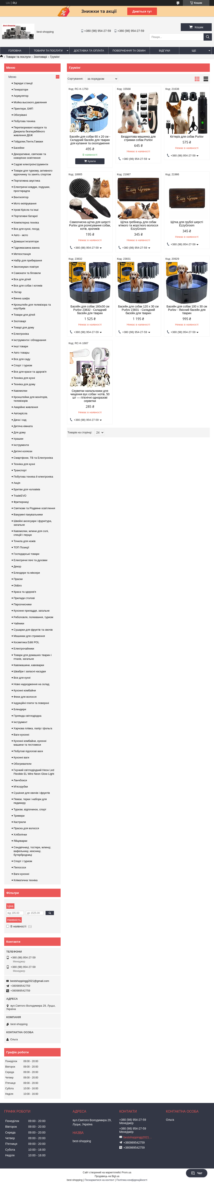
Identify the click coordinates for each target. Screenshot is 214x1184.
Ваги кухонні (21, 734)
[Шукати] (208, 37)
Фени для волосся (25, 696)
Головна (14, 50)
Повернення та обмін (129, 50)
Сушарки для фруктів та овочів (33, 629)
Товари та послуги (48, 50)
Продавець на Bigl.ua (107, 1176)
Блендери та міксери (27, 572)
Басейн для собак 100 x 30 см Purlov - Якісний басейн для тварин (187, 310)
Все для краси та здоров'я (30, 371)
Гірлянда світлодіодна (27, 715)
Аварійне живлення (26, 407)
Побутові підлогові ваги (28, 751)
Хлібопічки (20, 834)
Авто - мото (21, 235)
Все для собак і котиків (28, 285)
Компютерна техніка (26, 222)
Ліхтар (18, 292)
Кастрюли (20, 822)
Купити (92, 161)
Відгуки (164, 50)
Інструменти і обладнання (30, 340)
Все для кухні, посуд (26, 228)
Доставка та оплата (89, 50)
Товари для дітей (24, 314)
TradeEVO (20, 495)
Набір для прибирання (28, 260)
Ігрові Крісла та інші (26, 209)
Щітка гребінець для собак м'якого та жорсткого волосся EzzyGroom (138, 225)
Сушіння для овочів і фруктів (32, 792)
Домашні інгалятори (26, 241)
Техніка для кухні (24, 378)
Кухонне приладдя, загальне (32, 610)
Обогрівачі (20, 114)
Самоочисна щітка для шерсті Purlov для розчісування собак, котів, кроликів (90, 225)
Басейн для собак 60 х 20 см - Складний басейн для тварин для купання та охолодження (90, 140)
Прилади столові (24, 598)
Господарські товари (26, 553)
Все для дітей (22, 279)
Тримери (19, 815)
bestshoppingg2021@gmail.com (29, 981)
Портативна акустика (27, 180)
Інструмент (20, 722)
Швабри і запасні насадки (30, 671)
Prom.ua (126, 1172)
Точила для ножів (25, 541)
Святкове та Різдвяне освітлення (34, 508)
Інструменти (21, 445)
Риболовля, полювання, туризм (33, 617)
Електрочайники (24, 648)
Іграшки (18, 438)
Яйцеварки (20, 840)
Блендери (20, 709)
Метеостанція (22, 254)
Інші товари (21, 346)
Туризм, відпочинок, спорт (30, 809)
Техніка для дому (24, 384)
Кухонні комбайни (25, 690)
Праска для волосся (26, 828)
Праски (18, 579)
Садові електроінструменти (31, 164)
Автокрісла (20, 413)
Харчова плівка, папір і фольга (33, 728)
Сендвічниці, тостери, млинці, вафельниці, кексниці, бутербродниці (32, 851)
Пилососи (20, 867)
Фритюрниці (21, 502)
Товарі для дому (24, 327)
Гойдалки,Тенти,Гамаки (28, 141)
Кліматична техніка (25, 880)
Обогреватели (22, 763)
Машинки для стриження (29, 636)
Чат (196, 1173)
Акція (17, 482)
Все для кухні (22, 677)
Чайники (19, 623)
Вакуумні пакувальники (28, 514)
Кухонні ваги (21, 757)
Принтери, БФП (23, 108)
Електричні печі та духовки (30, 560)
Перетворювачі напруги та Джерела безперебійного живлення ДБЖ (30, 131)
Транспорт (20, 470)
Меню (12, 77)
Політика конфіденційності (131, 1180)
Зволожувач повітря (26, 266)
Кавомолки (20, 390)
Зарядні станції (23, 83)
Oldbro (18, 585)
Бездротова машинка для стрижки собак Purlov (138, 138)
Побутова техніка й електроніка (33, 476)
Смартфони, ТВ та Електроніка (33, 457)
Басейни (19, 147)
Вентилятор (21, 197)
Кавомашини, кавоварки (29, 665)
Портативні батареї (26, 216)
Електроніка (21, 333)
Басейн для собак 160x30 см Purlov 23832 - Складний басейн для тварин (89, 310)
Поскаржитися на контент (99, 1180)
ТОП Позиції (21, 547)
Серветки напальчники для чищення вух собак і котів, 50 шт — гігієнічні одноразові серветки (90, 396)
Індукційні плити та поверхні (31, 703)
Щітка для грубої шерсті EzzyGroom (187, 223)
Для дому (19, 432)
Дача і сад (20, 419)
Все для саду (22, 359)
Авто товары (21, 352)
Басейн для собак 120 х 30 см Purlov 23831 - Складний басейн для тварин (138, 310)
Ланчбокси (20, 780)
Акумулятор (21, 95)
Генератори (21, 89)
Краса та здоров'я (25, 591)
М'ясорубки (21, 786)
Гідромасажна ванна (26, 247)
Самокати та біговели (27, 273)
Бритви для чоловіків (27, 489)
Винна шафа (22, 298)
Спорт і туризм (23, 365)
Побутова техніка (24, 121)
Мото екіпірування (25, 203)
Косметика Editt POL (26, 642)
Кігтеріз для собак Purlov (187, 136)
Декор (17, 566)
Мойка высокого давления (30, 102)
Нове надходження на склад (31, 684)
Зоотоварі (40, 56)
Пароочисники (23, 604)
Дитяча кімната (23, 426)
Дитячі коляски (23, 451)
